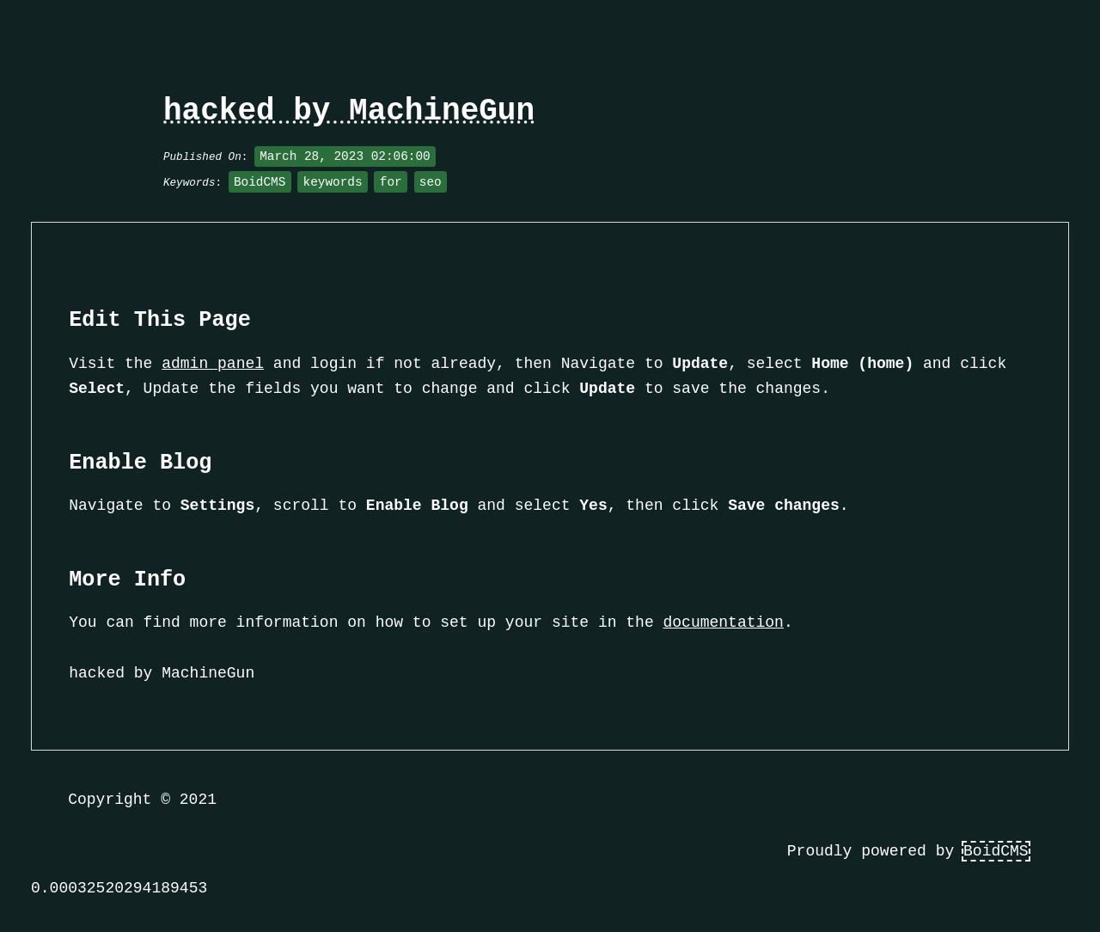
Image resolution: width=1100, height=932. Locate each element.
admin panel (213, 363)
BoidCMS (996, 851)
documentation (723, 622)
